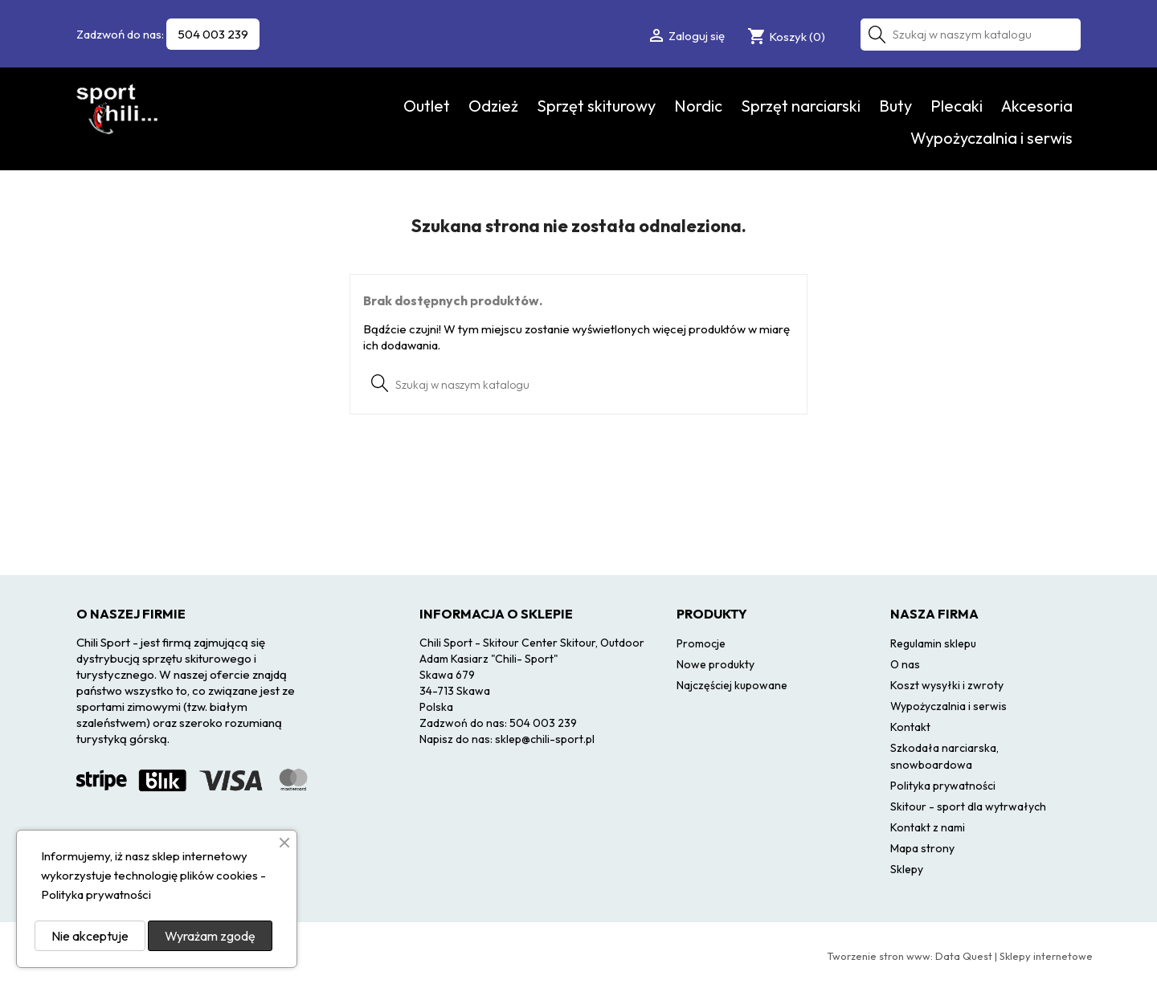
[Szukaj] (971, 34)
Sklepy (906, 869)
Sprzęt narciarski (801, 106)
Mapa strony (922, 848)
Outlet (426, 106)
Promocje (701, 643)
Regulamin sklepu (933, 643)
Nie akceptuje (90, 936)
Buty (895, 106)
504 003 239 (213, 34)
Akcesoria (1037, 106)
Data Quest (963, 955)
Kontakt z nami (927, 827)
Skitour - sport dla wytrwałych (968, 806)
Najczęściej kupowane (732, 685)
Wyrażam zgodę (210, 936)
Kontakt (910, 727)
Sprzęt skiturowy (596, 106)
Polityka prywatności (943, 785)
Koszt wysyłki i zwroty (947, 685)
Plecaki (956, 106)
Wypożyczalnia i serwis (991, 138)
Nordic (698, 106)
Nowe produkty (715, 664)
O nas (905, 664)
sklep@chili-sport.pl (545, 739)
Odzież (493, 106)
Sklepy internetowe (1046, 955)
